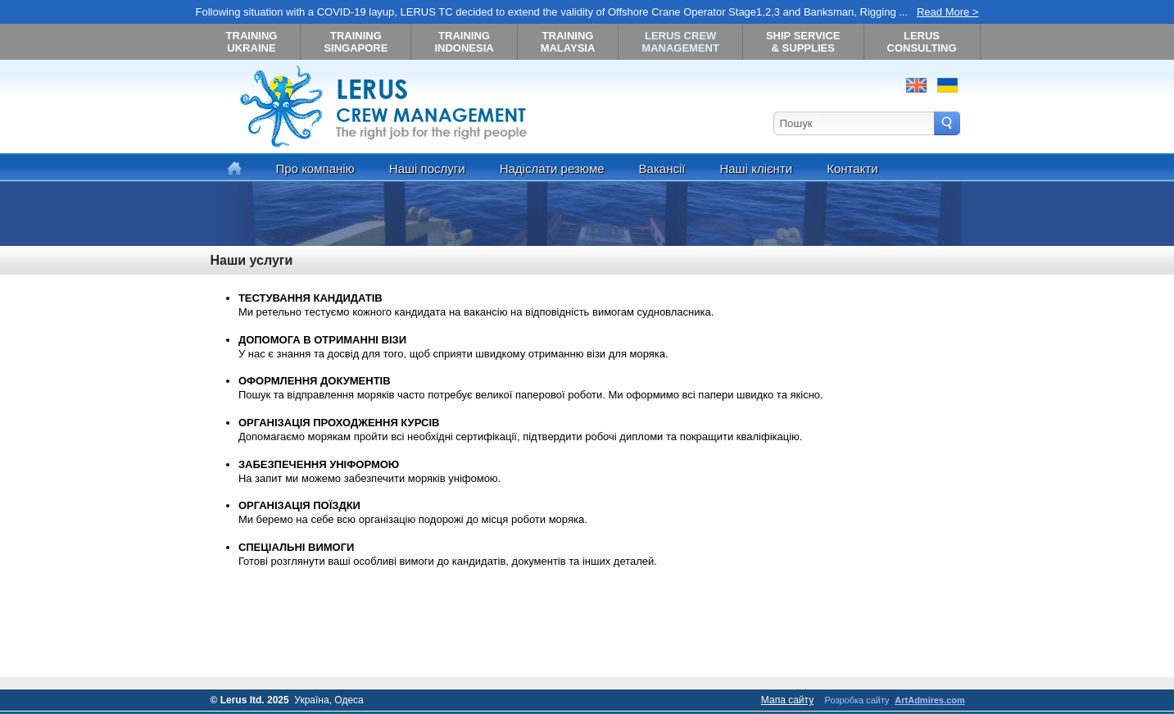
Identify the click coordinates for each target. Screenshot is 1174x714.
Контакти (852, 168)
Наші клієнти (755, 168)
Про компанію (315, 168)
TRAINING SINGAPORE (356, 42)
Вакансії (662, 168)
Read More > (948, 12)
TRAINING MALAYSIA (568, 42)
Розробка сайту (857, 700)
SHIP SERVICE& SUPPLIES (803, 42)
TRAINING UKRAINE (252, 42)
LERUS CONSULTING (922, 42)
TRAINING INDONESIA (463, 42)
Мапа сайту (787, 700)
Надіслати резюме (552, 168)
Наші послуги (427, 168)
